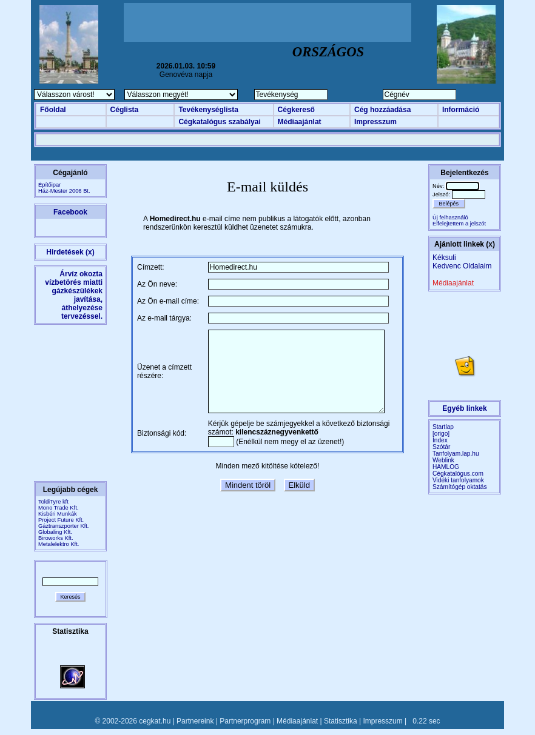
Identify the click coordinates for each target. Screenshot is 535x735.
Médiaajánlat (299, 122)
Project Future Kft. (61, 520)
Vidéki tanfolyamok (458, 480)
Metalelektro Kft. (58, 544)
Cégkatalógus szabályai (219, 122)
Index (440, 440)
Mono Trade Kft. (58, 508)
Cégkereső (296, 109)
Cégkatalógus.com (457, 473)
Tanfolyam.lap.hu (455, 453)
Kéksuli (444, 257)
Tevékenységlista (208, 109)
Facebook (70, 212)
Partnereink (195, 721)
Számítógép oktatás (459, 487)
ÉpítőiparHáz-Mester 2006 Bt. (64, 188)
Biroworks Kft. (55, 538)
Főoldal (53, 109)
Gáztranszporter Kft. (63, 526)
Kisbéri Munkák (57, 514)
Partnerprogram (245, 721)
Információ (460, 109)
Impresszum (375, 122)
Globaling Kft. (55, 532)
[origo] (440, 433)
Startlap (443, 427)
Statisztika (340, 721)
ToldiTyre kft (53, 502)
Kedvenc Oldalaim (461, 266)
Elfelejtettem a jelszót (459, 224)
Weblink (443, 460)
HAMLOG (445, 467)
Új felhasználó (450, 218)
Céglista (124, 109)
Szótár (441, 447)
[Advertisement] (267, 22)
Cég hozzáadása (382, 109)
